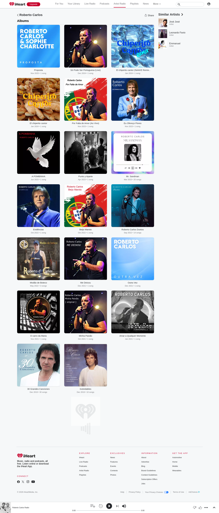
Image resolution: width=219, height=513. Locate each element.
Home (174, 462)
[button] (92, 506)
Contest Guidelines (149, 475)
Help (122, 492)
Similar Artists (171, 14)
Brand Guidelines (148, 470)
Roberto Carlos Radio (20, 508)
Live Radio (89, 3)
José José (174, 21)
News (146, 3)
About (143, 457)
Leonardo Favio (177, 32)
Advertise (145, 462)
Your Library (74, 3)
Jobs (143, 484)
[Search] (190, 4)
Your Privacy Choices (156, 492)
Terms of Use (178, 492)
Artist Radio (120, 3)
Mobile (175, 466)
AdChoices (194, 492)
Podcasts (104, 3)
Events (113, 466)
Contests (114, 470)
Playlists (134, 3)
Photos (113, 475)
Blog (143, 466)
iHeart (81, 457)
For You (59, 3)
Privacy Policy (135, 492)
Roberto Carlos (31, 15)
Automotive (177, 457)
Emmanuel (174, 43)
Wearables (176, 470)
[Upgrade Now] (33, 4)
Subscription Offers (149, 479)
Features (114, 462)
